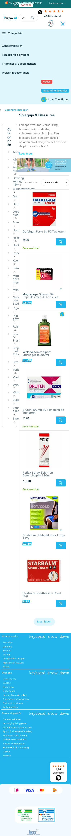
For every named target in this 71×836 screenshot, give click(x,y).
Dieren (6, 751)
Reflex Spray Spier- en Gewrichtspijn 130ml (37, 474)
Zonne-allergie (18, 411)
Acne (16, 154)
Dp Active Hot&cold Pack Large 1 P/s (43, 537)
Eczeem (18, 224)
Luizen (17, 270)
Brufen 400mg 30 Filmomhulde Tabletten (43, 411)
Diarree (18, 206)
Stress (17, 363)
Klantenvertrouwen (13, 662)
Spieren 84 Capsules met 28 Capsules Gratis (40, 296)
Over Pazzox (9, 678)
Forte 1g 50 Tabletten (43, 231)
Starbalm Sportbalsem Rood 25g (41, 595)
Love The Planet (54, 99)
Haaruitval (20, 232)
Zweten (18, 420)
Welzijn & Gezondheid (15, 72)
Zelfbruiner (20, 402)
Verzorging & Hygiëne (15, 54)
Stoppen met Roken (18, 352)
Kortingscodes (10, 707)
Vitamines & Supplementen (19, 63)
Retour (6, 654)
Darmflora (20, 198)
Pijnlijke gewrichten (20, 319)
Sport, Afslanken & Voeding (17, 731)
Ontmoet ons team (13, 703)
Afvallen (18, 161)
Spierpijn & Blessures (19, 339)
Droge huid (17, 214)
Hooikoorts (20, 247)
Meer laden (44, 621)
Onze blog (8, 686)
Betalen (7, 650)
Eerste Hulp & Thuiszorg (16, 747)
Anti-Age (16, 170)
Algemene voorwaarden (16, 698)
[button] (44, 153)
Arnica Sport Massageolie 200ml (36, 353)
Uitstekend (52, 16)
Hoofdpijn (19, 239)
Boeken (7, 755)
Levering (7, 646)
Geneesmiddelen (12, 45)
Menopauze (20, 291)
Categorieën (12, 33)
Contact (7, 682)
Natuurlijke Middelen (14, 743)
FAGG (6, 666)
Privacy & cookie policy (15, 695)
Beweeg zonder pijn (18, 181)
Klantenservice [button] (56, 3)
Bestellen (8, 642)
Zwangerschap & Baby (15, 735)
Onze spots (9, 690)
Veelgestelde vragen (14, 658)
